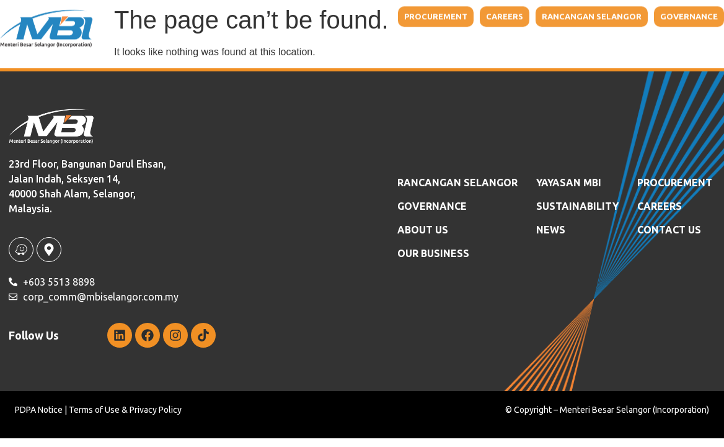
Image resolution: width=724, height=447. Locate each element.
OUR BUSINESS (433, 253)
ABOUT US (422, 229)
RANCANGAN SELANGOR (457, 182)
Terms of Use (94, 410)
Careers (659, 206)
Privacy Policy (156, 410)
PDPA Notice (39, 410)
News (550, 229)
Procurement (674, 182)
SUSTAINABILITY (577, 206)
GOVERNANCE (432, 206)
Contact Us (669, 229)
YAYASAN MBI (568, 182)
